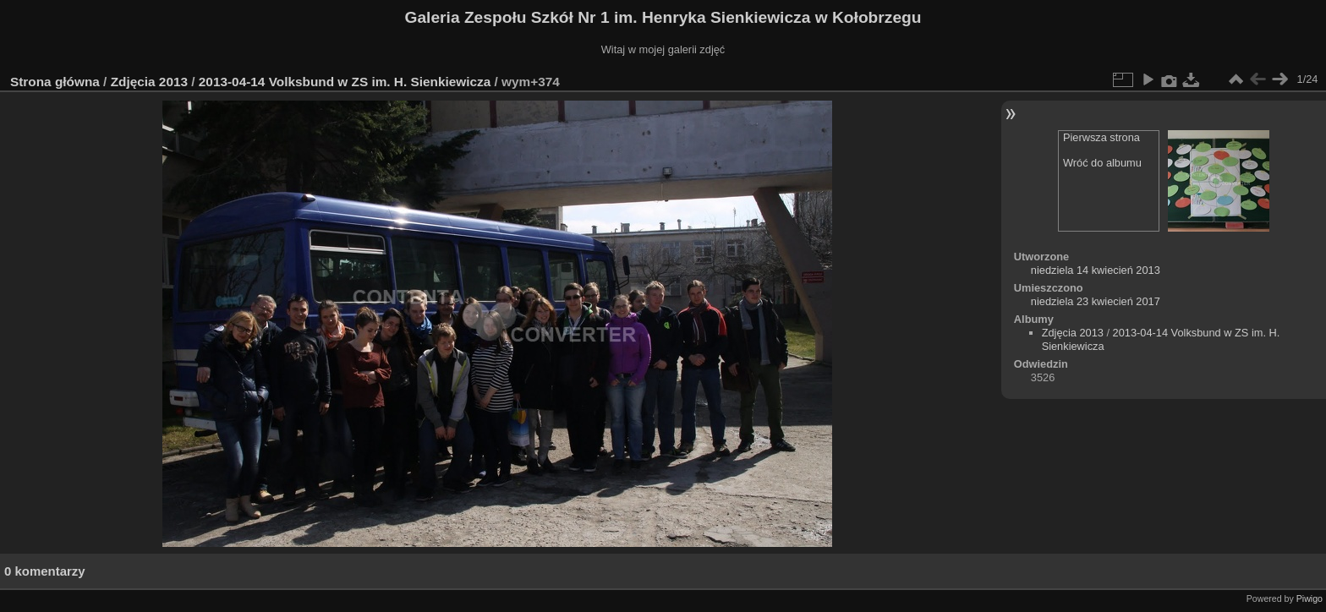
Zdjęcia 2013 (149, 81)
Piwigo (1309, 598)
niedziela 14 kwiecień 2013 (1095, 270)
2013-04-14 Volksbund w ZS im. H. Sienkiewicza (347, 81)
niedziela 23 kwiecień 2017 (1095, 301)
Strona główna (55, 81)
